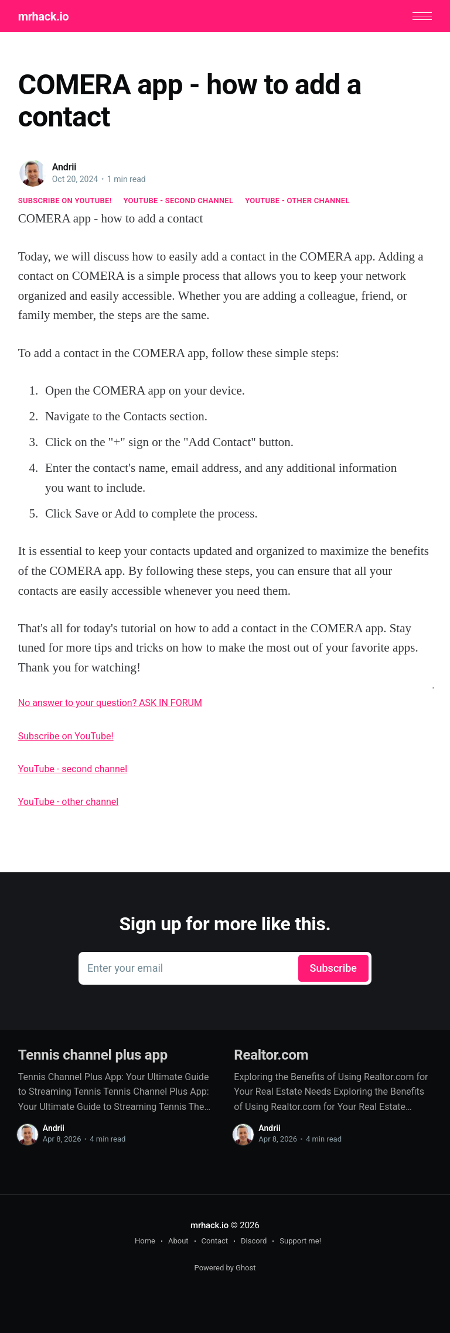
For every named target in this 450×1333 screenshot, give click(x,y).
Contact (215, 1240)
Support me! (300, 1240)
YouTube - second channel (178, 200)
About (178, 1240)
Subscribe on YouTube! (65, 200)
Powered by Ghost (225, 1267)
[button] (422, 16)
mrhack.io (43, 16)
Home (145, 1240)
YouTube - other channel (297, 200)
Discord (254, 1240)
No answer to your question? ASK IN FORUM (110, 702)
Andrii (64, 167)
